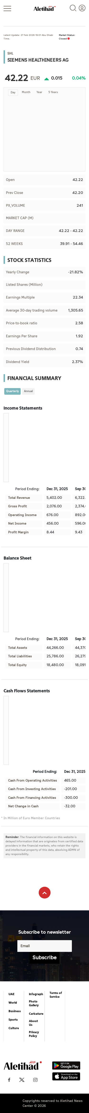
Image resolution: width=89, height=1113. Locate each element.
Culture (14, 1028)
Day (13, 92)
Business (15, 1011)
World (13, 1003)
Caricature (36, 1014)
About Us (33, 1023)
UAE (11, 994)
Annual (28, 391)
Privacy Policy (34, 1034)
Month (26, 92)
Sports (13, 1020)
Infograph (36, 994)
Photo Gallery (34, 1003)
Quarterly (12, 391)
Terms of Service (56, 995)
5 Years (53, 92)
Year (39, 92)
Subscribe (44, 958)
